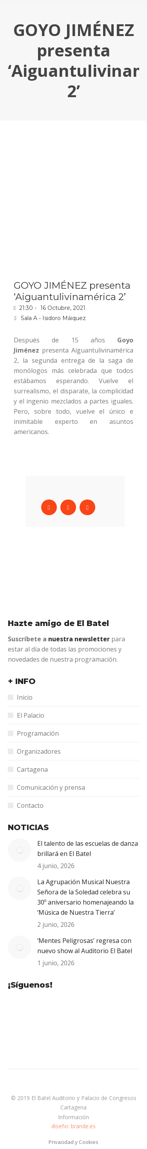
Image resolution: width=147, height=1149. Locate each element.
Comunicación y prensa (51, 787)
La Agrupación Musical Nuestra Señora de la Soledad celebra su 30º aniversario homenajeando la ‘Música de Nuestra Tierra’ (85, 897)
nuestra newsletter (79, 639)
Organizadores (39, 751)
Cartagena (32, 769)
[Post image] (19, 850)
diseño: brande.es (73, 1126)
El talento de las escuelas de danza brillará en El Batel (87, 848)
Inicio (25, 697)
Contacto (30, 805)
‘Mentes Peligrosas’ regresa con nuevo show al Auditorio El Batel (84, 945)
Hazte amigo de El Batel (58, 623)
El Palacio (30, 715)
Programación (38, 733)
